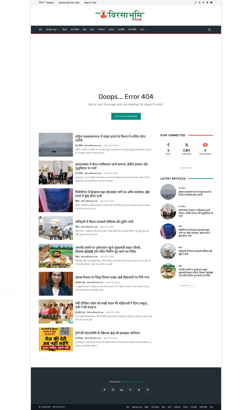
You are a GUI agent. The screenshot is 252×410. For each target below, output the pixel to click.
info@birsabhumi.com (132, 381)
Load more (187, 285)
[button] (209, 29)
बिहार (77, 201)
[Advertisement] (126, 60)
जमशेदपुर (79, 338)
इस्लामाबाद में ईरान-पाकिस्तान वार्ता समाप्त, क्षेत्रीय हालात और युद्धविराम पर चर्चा (196, 213)
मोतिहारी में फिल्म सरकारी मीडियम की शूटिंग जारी (104, 222)
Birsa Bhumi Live (93, 145)
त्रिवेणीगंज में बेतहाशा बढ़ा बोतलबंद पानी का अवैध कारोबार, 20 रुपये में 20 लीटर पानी (194, 233)
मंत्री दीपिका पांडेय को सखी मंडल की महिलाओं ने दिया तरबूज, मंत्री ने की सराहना (111, 305)
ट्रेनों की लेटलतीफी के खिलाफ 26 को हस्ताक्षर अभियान (107, 333)
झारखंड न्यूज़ (80, 282)
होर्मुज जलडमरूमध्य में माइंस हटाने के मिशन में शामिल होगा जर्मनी (110, 138)
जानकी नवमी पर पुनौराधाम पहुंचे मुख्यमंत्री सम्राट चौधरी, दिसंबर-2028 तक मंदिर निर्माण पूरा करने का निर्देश (108, 250)
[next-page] (46, 357)
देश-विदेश (79, 145)
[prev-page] (41, 357)
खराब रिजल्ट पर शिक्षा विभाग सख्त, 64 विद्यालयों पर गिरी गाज (112, 277)
